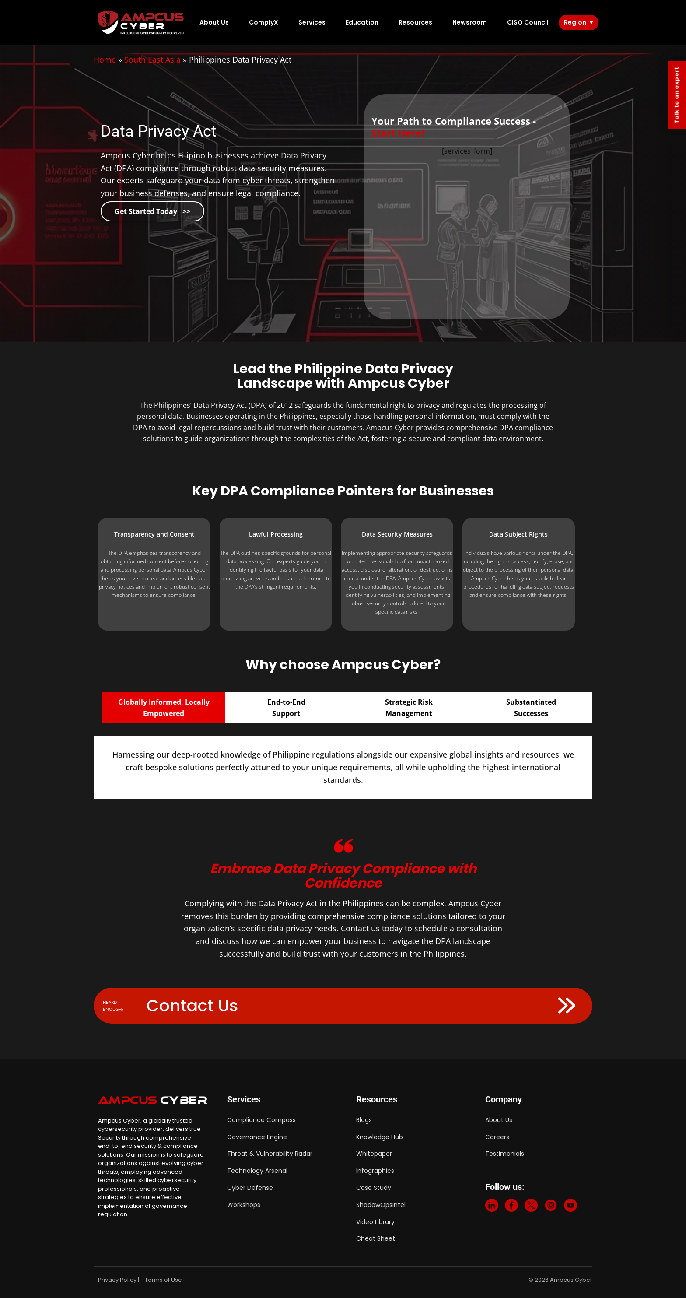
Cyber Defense (250, 1187)
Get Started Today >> (152, 211)
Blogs (364, 1120)
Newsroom (469, 22)
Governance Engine (257, 1137)
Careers (497, 1137)
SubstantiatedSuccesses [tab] (531, 707)
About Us (214, 22)
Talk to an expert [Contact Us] (676, 95)
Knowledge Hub (379, 1137)
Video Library (375, 1221)
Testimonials (504, 1153)
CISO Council (528, 22)
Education (362, 22)
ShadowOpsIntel (381, 1204)
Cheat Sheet (375, 1238)
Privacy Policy (117, 1280)
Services (312, 22)
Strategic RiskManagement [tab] (409, 707)
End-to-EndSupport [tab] (286, 707)
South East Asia (152, 59)
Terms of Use (163, 1280)
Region (575, 22)
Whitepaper (374, 1153)
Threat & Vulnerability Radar (269, 1153)
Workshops (243, 1204)
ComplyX (263, 22)
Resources (415, 22)
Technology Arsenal (257, 1170)
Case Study (373, 1187)
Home (105, 59)
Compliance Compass (261, 1120)
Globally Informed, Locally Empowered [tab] (164, 707)
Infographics (375, 1170)
